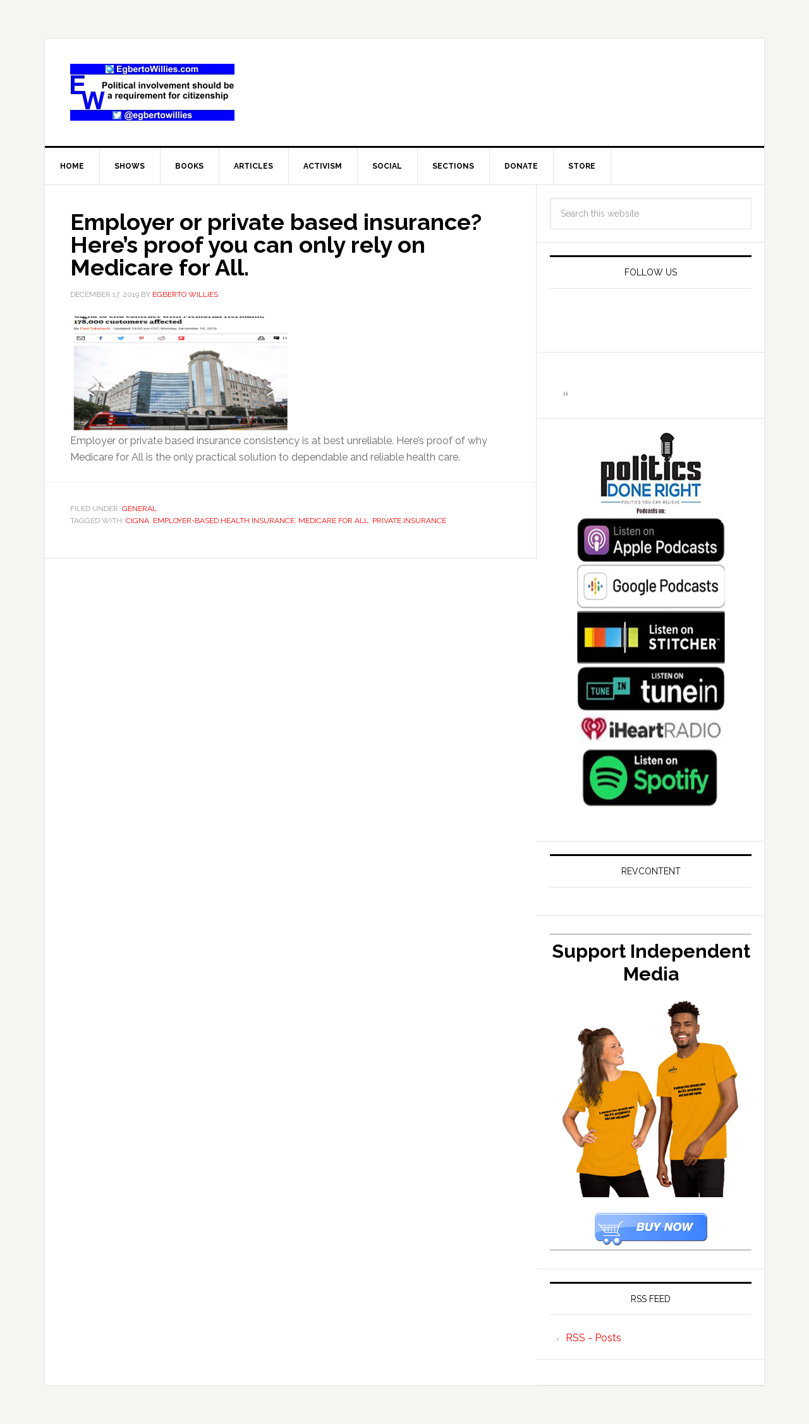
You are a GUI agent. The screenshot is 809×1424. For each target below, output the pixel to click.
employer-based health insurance (224, 520)
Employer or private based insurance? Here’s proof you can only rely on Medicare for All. (276, 244)
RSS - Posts (593, 1338)
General (139, 508)
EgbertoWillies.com (152, 92)
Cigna (137, 520)
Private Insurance (409, 520)
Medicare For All (333, 520)
